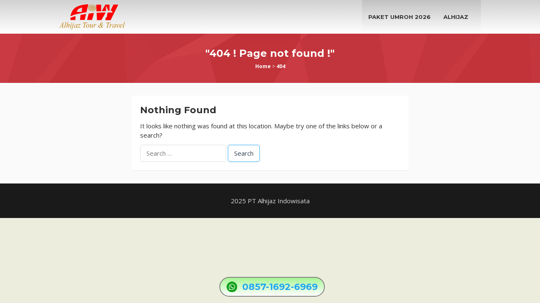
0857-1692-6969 (280, 286)
